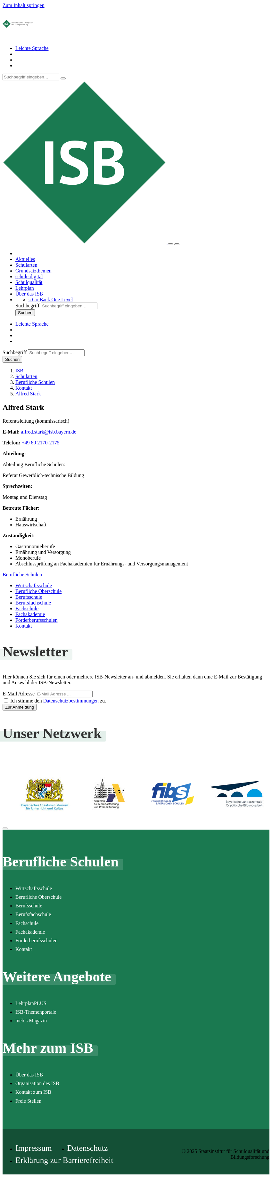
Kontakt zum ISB (33, 1092)
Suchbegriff (27, 305)
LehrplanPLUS (30, 1003)
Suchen (25, 312)
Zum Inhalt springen (24, 5)
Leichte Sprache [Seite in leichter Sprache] (32, 48)
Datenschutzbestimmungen (71, 700)
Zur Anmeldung (19, 707)
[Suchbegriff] (31, 77)
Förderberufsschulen (36, 620)
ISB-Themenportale (35, 1012)
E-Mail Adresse (19, 693)
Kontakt (23, 626)
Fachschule (26, 608)
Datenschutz (87, 1148)
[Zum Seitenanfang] (5, 828)
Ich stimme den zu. (58, 700)
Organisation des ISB (37, 1083)
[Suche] (170, 244)
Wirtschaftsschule (33, 585)
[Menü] (176, 244)
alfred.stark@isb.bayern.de (48, 431)
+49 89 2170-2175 (40, 442)
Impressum (33, 1148)
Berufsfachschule (33, 602)
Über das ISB (29, 1074)
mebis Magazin (31, 1020)
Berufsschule (28, 597)
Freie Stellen (28, 1101)
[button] (50, 299)
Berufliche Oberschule (38, 591)
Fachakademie (30, 614)
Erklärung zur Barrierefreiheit (64, 1160)
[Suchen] (63, 78)
